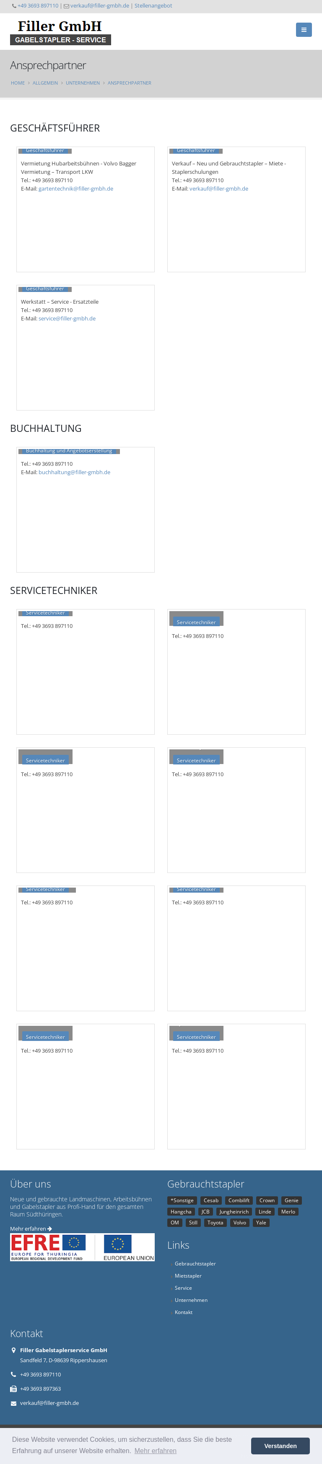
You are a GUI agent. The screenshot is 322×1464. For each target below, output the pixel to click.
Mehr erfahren (31, 1228)
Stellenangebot (153, 5)
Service (183, 1287)
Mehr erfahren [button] (156, 1450)
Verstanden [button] (280, 1446)
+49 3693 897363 (40, 1388)
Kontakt (183, 1312)
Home (18, 83)
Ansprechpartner (129, 83)
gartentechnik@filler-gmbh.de (76, 188)
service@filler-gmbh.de (67, 318)
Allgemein (45, 83)
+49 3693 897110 (38, 5)
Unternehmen (83, 83)
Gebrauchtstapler (195, 1263)
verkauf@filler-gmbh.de (99, 5)
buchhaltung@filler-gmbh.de (74, 472)
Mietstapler (188, 1275)
